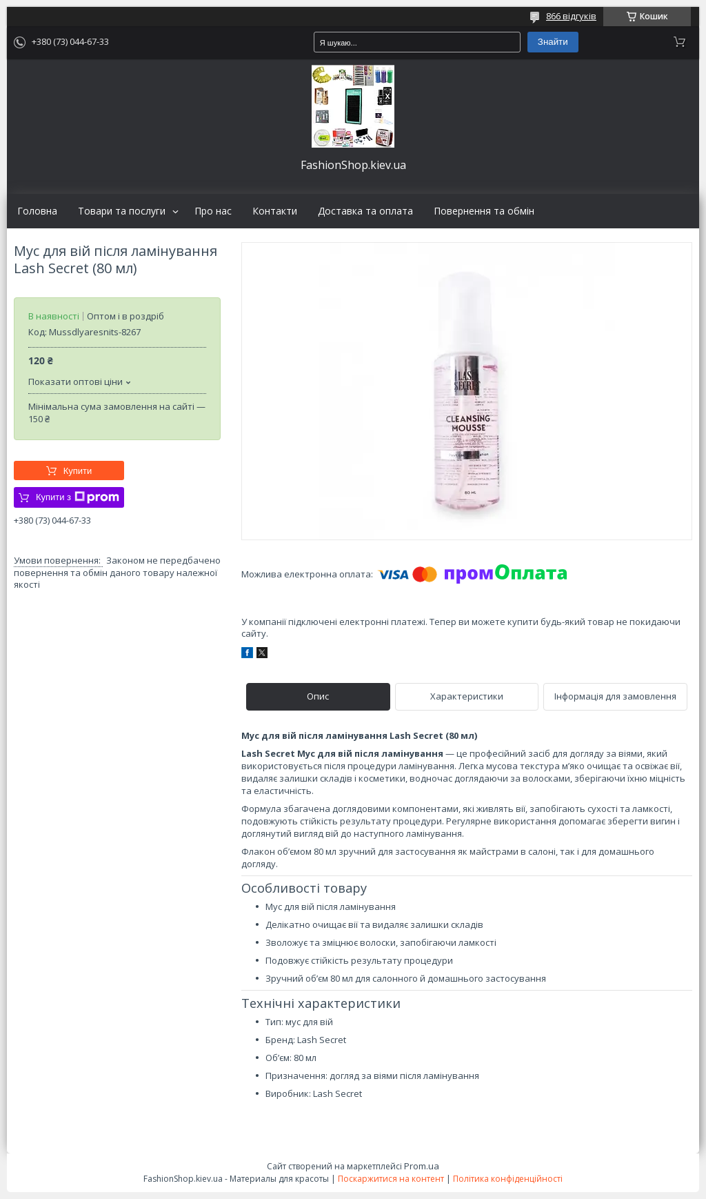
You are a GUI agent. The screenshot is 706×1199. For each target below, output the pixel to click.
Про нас (213, 211)
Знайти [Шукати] (553, 42)
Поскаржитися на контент (391, 1179)
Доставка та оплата (365, 211)
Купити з (77, 497)
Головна (37, 211)
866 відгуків (571, 16)
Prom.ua (421, 1166)
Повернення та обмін (484, 211)
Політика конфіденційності (508, 1179)
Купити (77, 471)
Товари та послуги (121, 211)
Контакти (274, 211)
